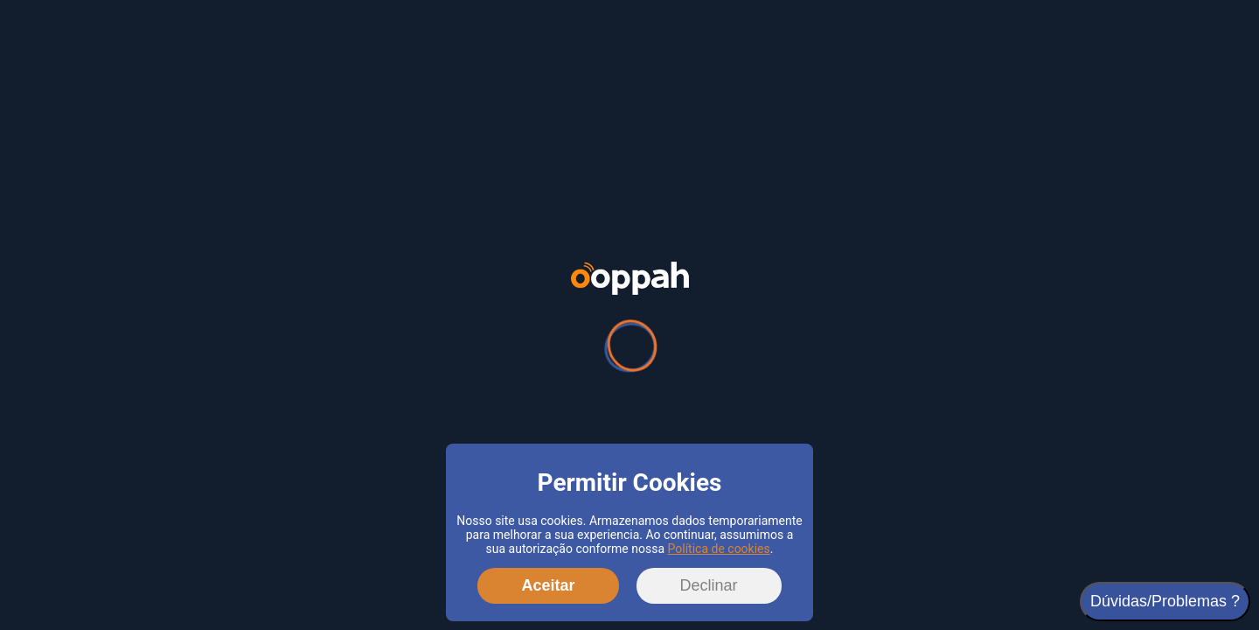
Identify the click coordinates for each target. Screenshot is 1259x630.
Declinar (709, 585)
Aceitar (547, 585)
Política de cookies (719, 549)
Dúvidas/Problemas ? (1165, 601)
